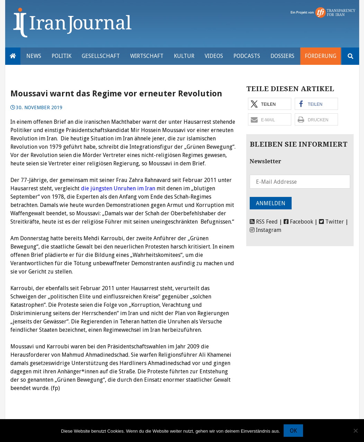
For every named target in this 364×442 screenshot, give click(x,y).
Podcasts (246, 56)
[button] (269, 104)
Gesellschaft (101, 56)
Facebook (298, 221)
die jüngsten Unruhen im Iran (118, 188)
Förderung (320, 56)
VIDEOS (214, 56)
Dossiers (282, 56)
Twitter (331, 221)
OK (293, 430)
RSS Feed (264, 221)
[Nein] (355, 430)
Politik (61, 56)
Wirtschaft (146, 56)
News (33, 56)
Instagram (265, 230)
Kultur (184, 56)
